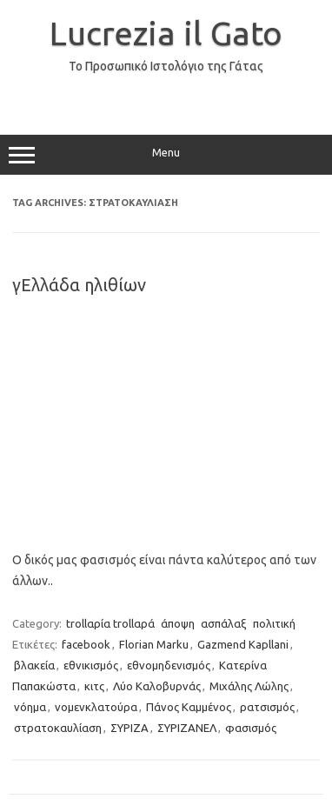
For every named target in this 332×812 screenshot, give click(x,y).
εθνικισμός (90, 665)
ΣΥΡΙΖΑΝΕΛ (186, 728)
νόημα (30, 707)
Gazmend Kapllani (243, 644)
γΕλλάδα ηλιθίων (79, 285)
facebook (86, 644)
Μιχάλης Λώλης (249, 686)
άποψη (178, 623)
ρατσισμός (267, 707)
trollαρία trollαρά (110, 623)
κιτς (94, 686)
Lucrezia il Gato (166, 33)
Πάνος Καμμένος (188, 707)
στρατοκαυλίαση (58, 728)
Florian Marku (154, 644)
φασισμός (250, 728)
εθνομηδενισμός (168, 665)
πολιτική (274, 623)
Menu (166, 154)
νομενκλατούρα (96, 707)
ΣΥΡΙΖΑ (129, 728)
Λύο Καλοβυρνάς (157, 686)
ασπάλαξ (224, 623)
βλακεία (34, 665)
